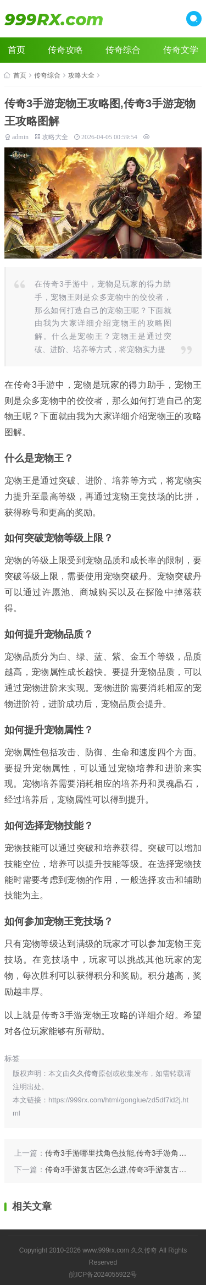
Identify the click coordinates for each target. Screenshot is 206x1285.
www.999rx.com (105, 1250)
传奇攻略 (65, 49)
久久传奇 (144, 1250)
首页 (16, 49)
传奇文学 (180, 49)
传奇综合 (123, 49)
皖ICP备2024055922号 (103, 1274)
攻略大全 (81, 75)
